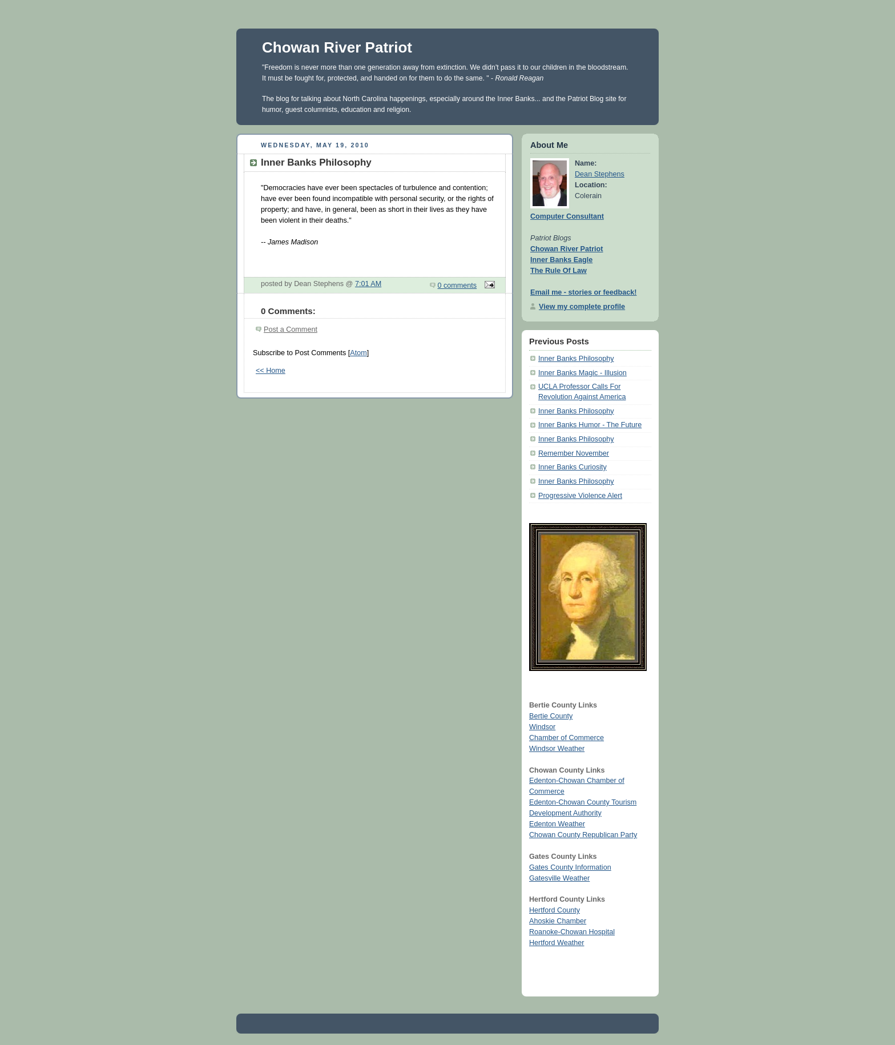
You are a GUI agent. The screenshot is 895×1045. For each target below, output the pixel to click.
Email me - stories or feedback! (583, 292)
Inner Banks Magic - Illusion (582, 373)
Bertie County (551, 716)
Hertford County (554, 910)
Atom (358, 353)
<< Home (270, 371)
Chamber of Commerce (566, 738)
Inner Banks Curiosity (572, 467)
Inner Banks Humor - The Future (590, 425)
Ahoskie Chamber (557, 921)
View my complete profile (582, 307)
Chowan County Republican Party (583, 835)
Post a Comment (290, 329)
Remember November (573, 453)
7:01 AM (368, 284)
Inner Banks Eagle (561, 260)
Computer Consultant (567, 216)
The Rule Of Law (558, 271)
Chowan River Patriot (337, 47)
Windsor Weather (556, 749)
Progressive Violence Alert (580, 496)
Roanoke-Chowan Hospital (572, 932)
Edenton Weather (557, 824)
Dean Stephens (599, 174)
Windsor (542, 727)
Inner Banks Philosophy (576, 359)
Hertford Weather (556, 943)
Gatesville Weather (559, 878)
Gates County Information (570, 867)
